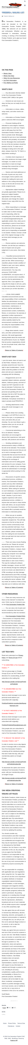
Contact (18, 1026)
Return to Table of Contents (14, 350)
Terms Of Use (13, 657)
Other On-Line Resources (11, 78)
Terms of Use (21, 1023)
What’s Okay (7, 73)
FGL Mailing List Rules (10, 82)
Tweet (4, 1007)
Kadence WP (14, 1040)
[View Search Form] (25, 1)
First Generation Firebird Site (15, 604)
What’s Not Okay (8, 76)
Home (5, 1023)
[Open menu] (24, 5)
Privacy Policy (12, 1023)
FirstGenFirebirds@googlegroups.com (14, 725)
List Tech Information (10, 80)
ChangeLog (11, 1026)
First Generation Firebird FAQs (15, 616)
